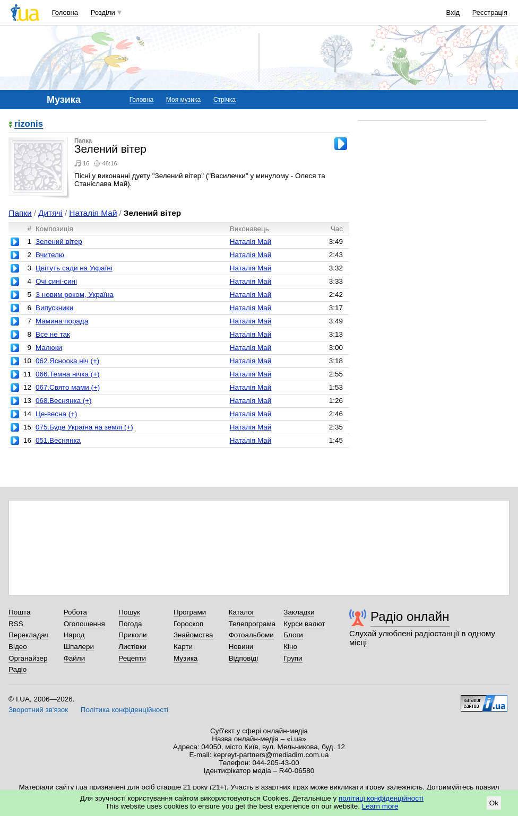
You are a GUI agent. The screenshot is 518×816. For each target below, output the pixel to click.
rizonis (28, 124)
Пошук (129, 612)
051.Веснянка (58, 440)
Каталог (242, 612)
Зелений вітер (59, 241)
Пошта (19, 612)
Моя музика (183, 99)
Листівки (132, 647)
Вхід (453, 12)
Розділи (103, 12)
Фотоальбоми (251, 635)
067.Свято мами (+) (68, 387)
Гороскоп (188, 624)
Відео (17, 647)
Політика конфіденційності (124, 710)
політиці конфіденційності (381, 798)
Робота (75, 612)
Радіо (17, 669)
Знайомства (193, 635)
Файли (74, 658)
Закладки (298, 612)
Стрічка (224, 99)
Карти (183, 647)
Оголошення (84, 624)
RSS (15, 624)
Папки (19, 212)
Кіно (290, 647)
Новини (241, 647)
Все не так (53, 334)
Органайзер (27, 658)
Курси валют (304, 624)
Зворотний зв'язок (38, 710)
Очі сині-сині (56, 281)
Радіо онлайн (410, 616)
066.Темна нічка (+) (68, 374)
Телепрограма (252, 624)
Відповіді (243, 658)
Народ (74, 635)
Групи (292, 658)
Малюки (49, 348)
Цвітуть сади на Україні (74, 268)
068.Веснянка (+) (64, 401)
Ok (493, 803)
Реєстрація (489, 12)
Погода (130, 624)
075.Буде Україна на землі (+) (84, 427)
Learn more (380, 806)
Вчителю (50, 255)
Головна (65, 12)
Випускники (54, 308)
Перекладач (28, 635)
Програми (190, 612)
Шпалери (79, 647)
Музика (185, 658)
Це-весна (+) (56, 414)
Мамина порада (62, 321)
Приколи (132, 635)
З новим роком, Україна (75, 295)
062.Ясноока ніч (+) (67, 361)
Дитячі (50, 212)
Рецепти (132, 658)
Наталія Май (93, 212)
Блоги (293, 635)
